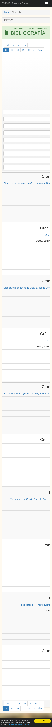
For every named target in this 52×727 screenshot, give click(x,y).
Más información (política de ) (18, 725)
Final (40, 50)
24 (25, 45)
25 (30, 45)
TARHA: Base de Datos (15, 3)
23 (19, 45)
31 (23, 50)
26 (36, 45)
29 (12, 50)
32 (29, 50)
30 (18, 50)
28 (6, 50)
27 (41, 45)
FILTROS (8, 20)
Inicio (6, 12)
